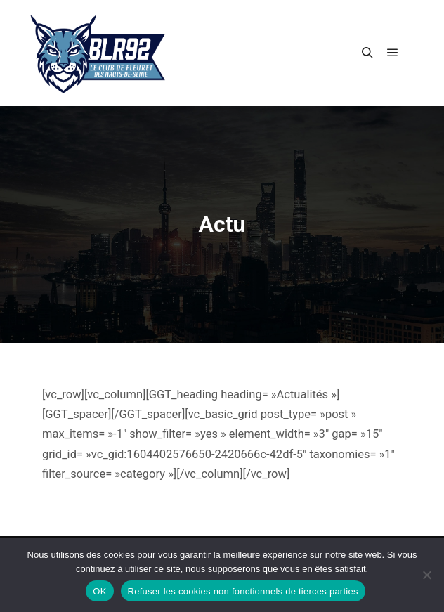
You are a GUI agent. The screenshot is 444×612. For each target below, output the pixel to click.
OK (99, 591)
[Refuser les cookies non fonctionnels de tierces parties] (426, 575)
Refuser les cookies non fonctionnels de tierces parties (243, 591)
